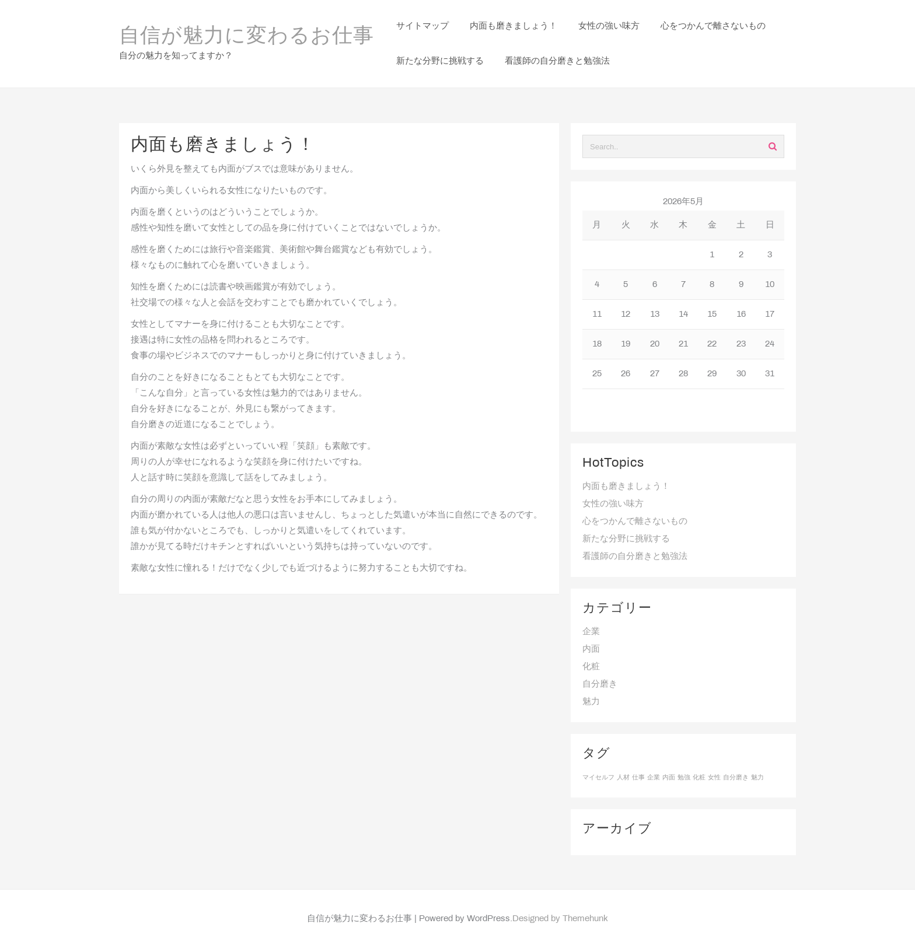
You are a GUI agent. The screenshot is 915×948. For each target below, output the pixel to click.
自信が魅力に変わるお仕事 (246, 36)
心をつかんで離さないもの (634, 521)
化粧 (591, 667)
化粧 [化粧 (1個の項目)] (699, 778)
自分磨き (599, 684)
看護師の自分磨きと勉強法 (634, 556)
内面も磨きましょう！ (626, 486)
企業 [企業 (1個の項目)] (653, 778)
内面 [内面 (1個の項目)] (668, 778)
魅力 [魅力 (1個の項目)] (757, 778)
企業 (591, 632)
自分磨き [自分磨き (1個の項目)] (736, 778)
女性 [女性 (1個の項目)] (714, 778)
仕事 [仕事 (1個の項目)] (638, 778)
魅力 (591, 702)
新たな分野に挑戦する (626, 539)
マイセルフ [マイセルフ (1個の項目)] (598, 778)
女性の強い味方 (613, 504)
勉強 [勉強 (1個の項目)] (683, 778)
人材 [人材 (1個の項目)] (623, 778)
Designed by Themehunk (560, 919)
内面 (591, 649)
